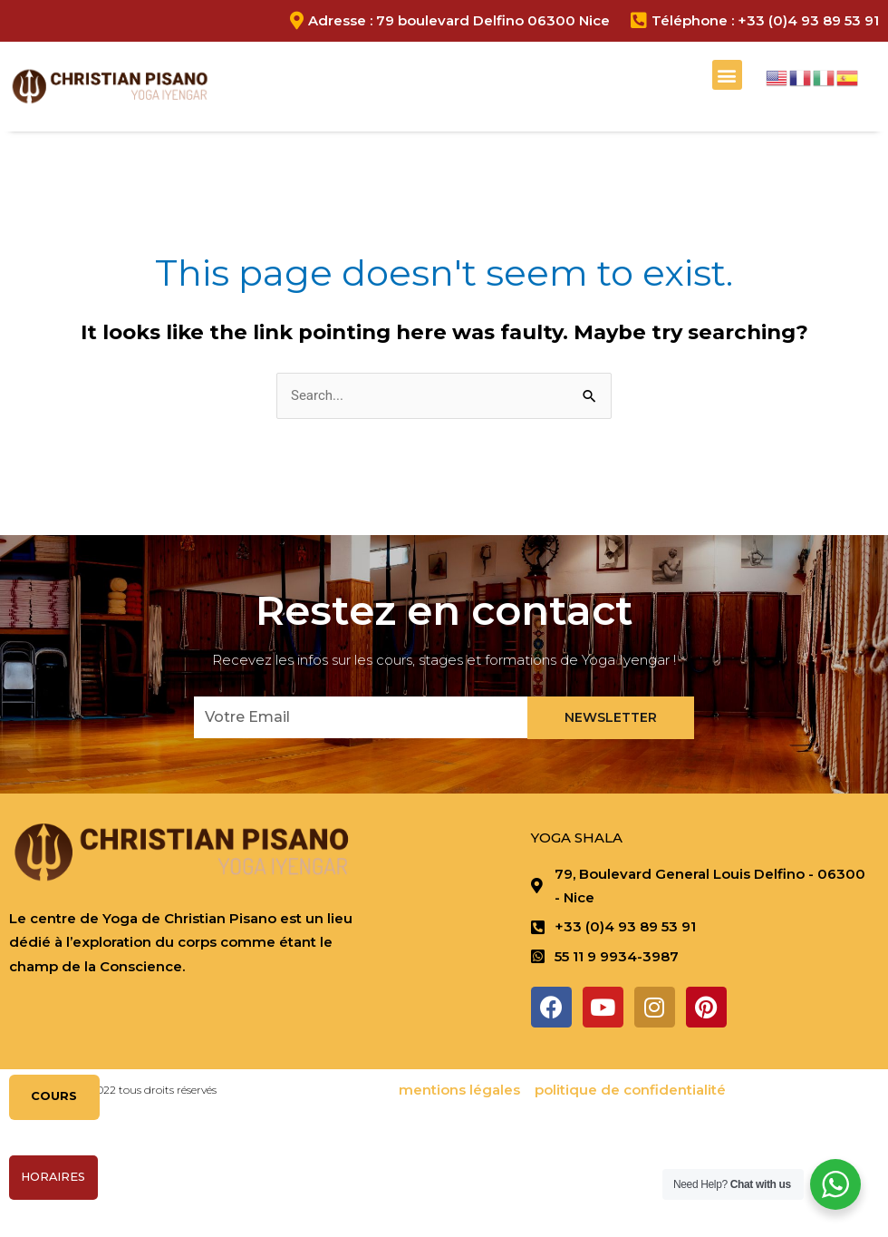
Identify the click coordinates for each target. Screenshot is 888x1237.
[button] (727, 75)
